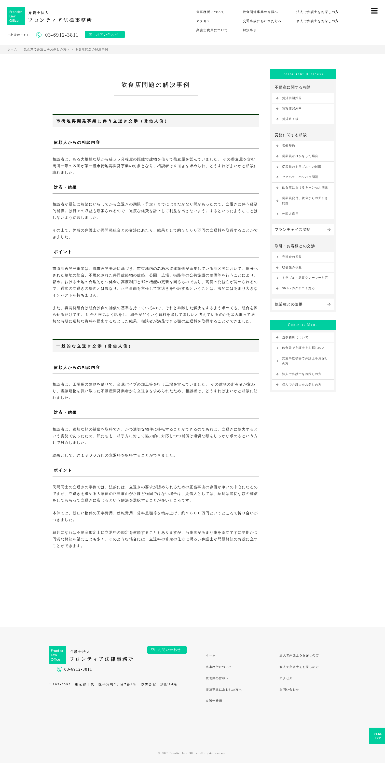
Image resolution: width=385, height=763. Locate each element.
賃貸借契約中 (292, 108)
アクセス (203, 21)
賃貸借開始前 (292, 98)
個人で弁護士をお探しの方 (317, 21)
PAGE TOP (377, 737)
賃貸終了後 (290, 119)
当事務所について (210, 12)
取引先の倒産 (292, 267)
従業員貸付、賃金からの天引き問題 (305, 200)
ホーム (211, 655)
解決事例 (250, 30)
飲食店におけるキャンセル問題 (305, 187)
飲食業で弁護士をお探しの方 (303, 347)
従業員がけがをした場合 (300, 156)
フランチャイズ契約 (293, 229)
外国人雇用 (290, 214)
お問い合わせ (107, 34)
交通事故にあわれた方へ (262, 21)
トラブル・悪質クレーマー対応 (305, 278)
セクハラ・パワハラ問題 (300, 177)
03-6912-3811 (78, 669)
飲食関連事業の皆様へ (260, 12)
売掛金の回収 (292, 257)
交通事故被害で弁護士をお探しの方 (305, 361)
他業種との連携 (289, 304)
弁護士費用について (212, 30)
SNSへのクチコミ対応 (298, 288)
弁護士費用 (214, 702)
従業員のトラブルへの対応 (302, 166)
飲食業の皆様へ (217, 678)
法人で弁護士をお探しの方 (317, 12)
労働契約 (288, 145)
